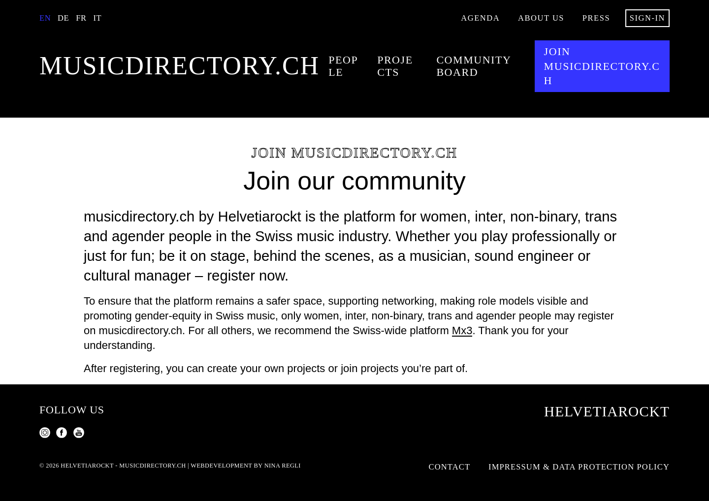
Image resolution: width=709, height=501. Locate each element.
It (97, 18)
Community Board (473, 66)
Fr (81, 18)
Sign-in (647, 18)
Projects (395, 66)
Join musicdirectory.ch (602, 66)
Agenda (480, 18)
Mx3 (462, 330)
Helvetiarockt (607, 411)
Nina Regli (282, 465)
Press (596, 18)
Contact (450, 466)
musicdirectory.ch (179, 66)
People (343, 66)
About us (541, 18)
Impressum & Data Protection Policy (579, 466)
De (63, 18)
